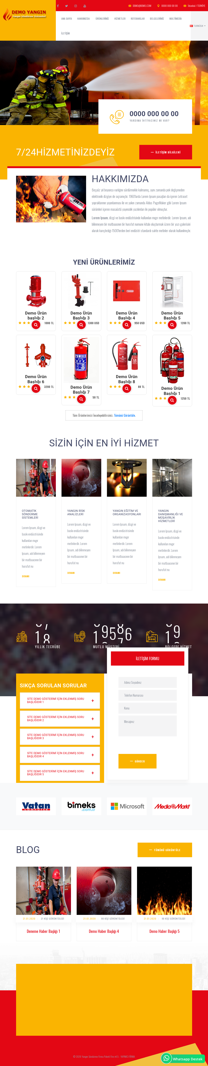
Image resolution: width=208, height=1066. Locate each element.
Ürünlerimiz (102, 18)
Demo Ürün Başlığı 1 (172, 391)
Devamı (25, 576)
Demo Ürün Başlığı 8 (127, 379)
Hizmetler (119, 18)
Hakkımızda (83, 18)
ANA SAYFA (66, 18)
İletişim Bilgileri (168, 152)
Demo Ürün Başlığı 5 (172, 315)
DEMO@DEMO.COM (140, 6)
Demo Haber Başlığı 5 (165, 931)
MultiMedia (175, 18)
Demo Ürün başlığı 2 (36, 315)
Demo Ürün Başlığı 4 (127, 315)
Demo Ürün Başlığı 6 (36, 379)
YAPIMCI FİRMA (128, 1056)
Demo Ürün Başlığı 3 (81, 315)
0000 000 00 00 (167, 6)
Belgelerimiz (157, 18)
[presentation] (147, 746)
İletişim (65, 33)
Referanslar (138, 18)
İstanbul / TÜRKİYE (194, 6)
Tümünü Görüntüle (124, 415)
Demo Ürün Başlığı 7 (81, 390)
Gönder (140, 761)
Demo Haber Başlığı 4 (104, 931)
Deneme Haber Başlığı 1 (43, 931)
